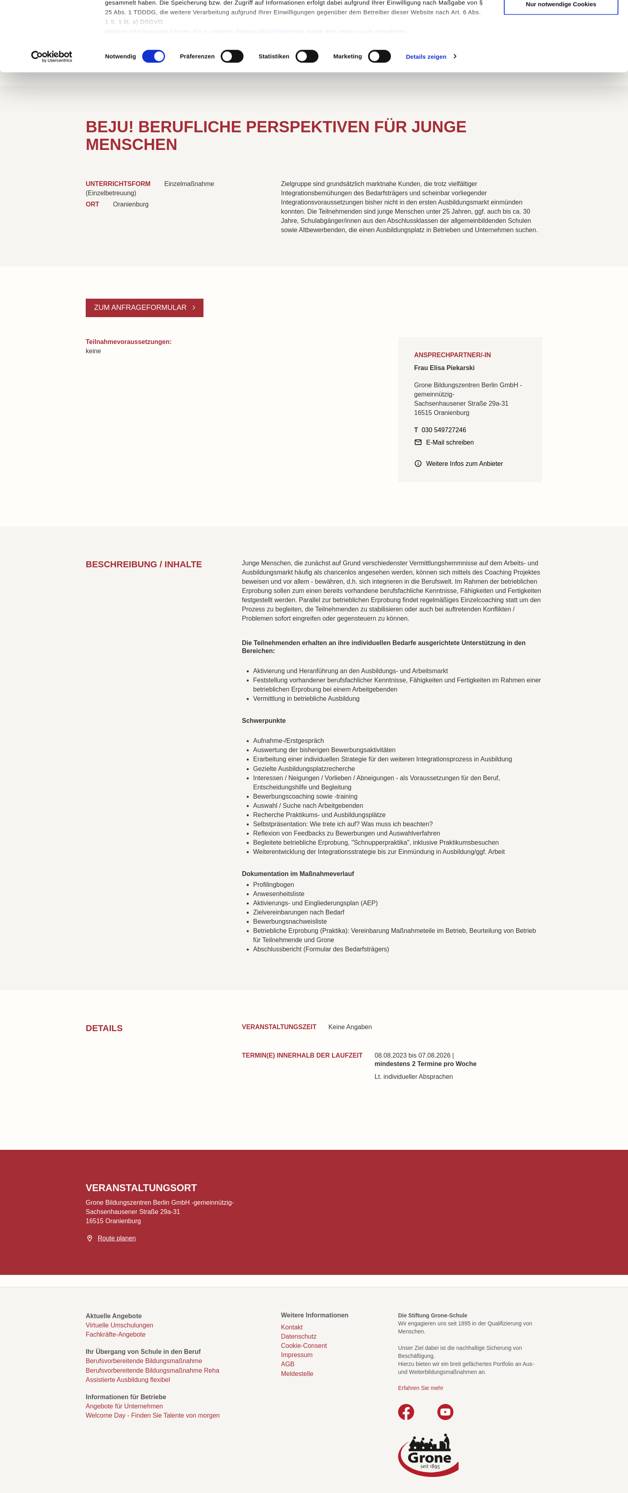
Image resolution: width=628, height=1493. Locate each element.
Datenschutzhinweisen (270, 96)
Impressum (356, 96)
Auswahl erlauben (561, 44)
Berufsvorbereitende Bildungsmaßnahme (144, 1360)
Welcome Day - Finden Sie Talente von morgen (153, 1415)
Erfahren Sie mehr (420, 1388)
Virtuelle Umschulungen (119, 1325)
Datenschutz (299, 1336)
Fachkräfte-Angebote (115, 1334)
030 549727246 (444, 430)
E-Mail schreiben (450, 442)
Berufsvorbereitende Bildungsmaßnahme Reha (152, 1370)
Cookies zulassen (561, 20)
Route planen (117, 1238)
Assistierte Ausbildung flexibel (128, 1379)
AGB (288, 1364)
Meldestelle (297, 1373)
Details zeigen (426, 121)
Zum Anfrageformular (141, 307)
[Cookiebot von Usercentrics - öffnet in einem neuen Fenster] (52, 122)
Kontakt (292, 1327)
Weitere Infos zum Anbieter (464, 463)
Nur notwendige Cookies (561, 69)
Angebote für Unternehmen (124, 1406)
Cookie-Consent (304, 1345)
